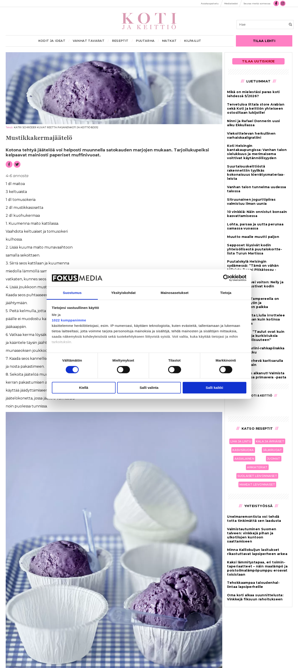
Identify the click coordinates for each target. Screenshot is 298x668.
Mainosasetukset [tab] (174, 293)
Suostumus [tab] (72, 293)
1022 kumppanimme (69, 320)
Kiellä (83, 388)
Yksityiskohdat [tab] (123, 293)
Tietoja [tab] (225, 293)
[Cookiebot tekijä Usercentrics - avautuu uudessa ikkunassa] (226, 277)
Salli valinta (149, 388)
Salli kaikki (214, 388)
